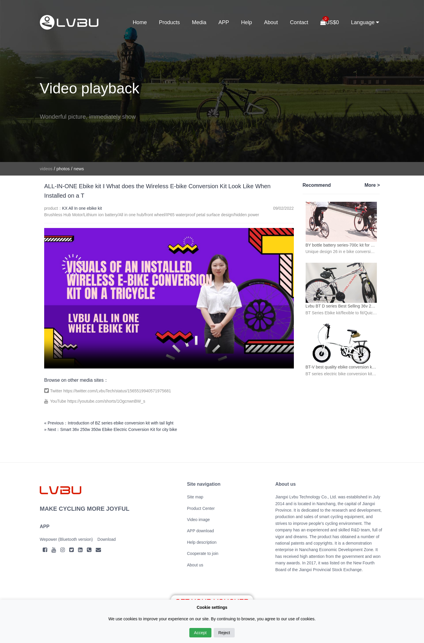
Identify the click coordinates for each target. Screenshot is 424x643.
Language (365, 22)
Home (140, 22)
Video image (198, 519)
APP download (200, 530)
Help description (201, 542)
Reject (224, 632)
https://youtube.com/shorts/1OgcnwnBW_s (106, 401)
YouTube (58, 401)
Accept (200, 632)
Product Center (201, 508)
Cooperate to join (202, 553)
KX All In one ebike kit (82, 208)
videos (46, 168)
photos (63, 168)
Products (169, 22)
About (271, 22)
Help (246, 22)
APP (223, 22)
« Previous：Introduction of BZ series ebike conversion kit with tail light (108, 423)
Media (199, 22)
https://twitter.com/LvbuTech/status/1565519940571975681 (117, 391)
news (79, 168)
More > (372, 185)
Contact (299, 22)
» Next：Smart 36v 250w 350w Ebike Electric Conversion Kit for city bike (110, 429)
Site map (195, 497)
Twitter (56, 391)
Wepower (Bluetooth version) (66, 539)
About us (195, 565)
